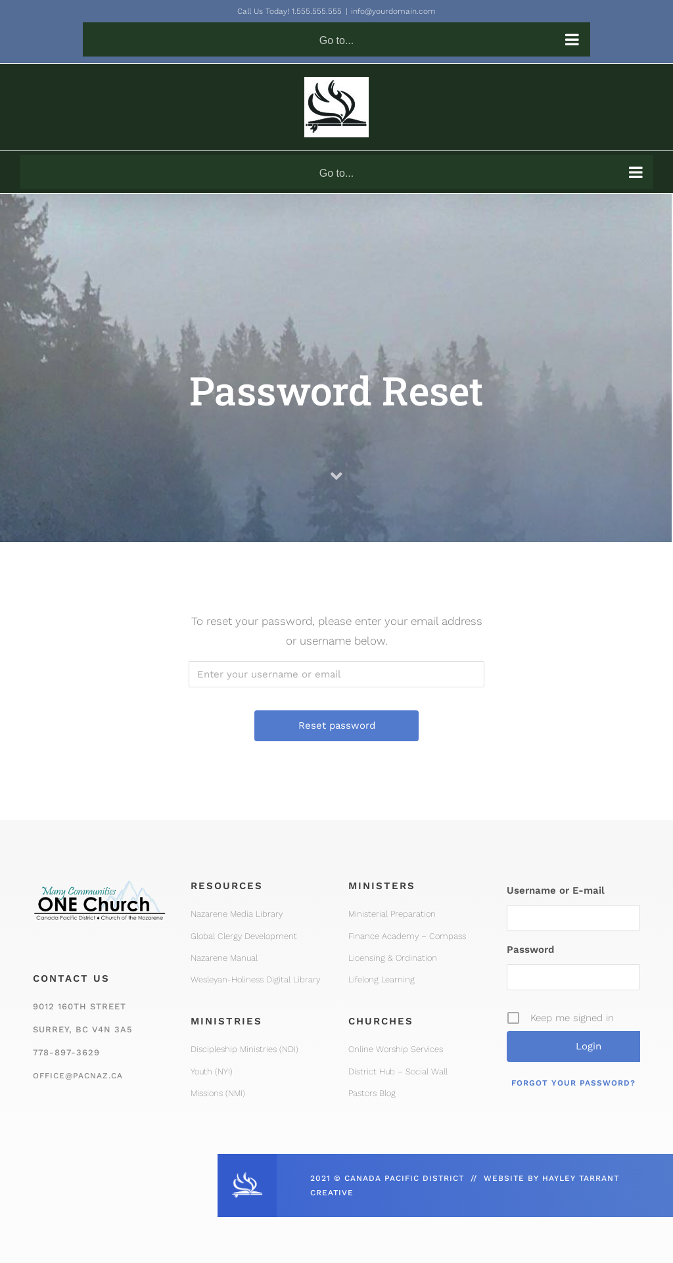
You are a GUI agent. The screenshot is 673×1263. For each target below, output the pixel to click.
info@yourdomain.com (393, 11)
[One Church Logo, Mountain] (99, 878)
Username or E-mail (556, 890)
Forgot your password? (573, 1083)
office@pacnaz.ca (78, 1075)
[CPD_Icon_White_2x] (247, 1176)
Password (530, 949)
